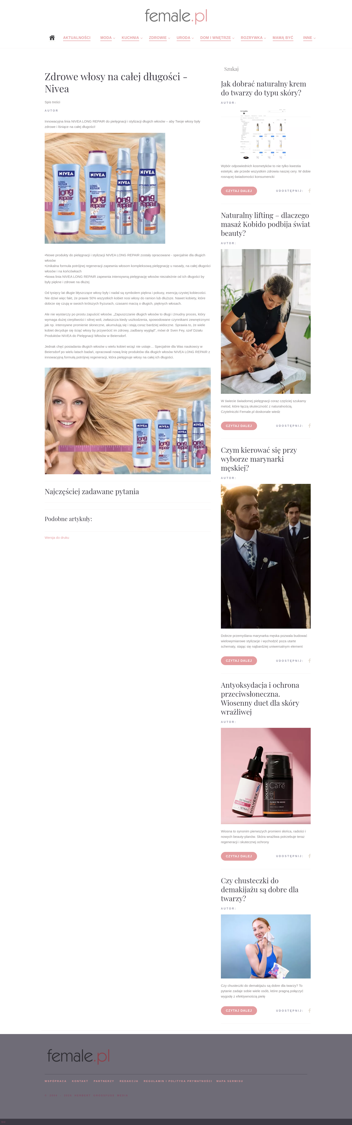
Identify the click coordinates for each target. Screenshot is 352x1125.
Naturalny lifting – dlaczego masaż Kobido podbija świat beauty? (265, 224)
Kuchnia (130, 38)
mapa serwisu (229, 1081)
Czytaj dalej (239, 191)
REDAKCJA (129, 1081)
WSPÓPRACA (56, 1081)
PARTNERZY (104, 1081)
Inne (307, 38)
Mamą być (283, 38)
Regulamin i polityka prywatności (178, 1081)
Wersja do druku (57, 537)
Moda (106, 38)
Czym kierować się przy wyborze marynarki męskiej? (259, 458)
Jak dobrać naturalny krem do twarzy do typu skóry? (263, 88)
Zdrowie (158, 38)
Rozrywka (252, 38)
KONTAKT (80, 1081)
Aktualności (76, 38)
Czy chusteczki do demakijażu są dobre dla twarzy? (259, 889)
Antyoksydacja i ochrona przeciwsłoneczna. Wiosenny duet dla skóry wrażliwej (260, 698)
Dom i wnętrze (215, 38)
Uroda (183, 38)
